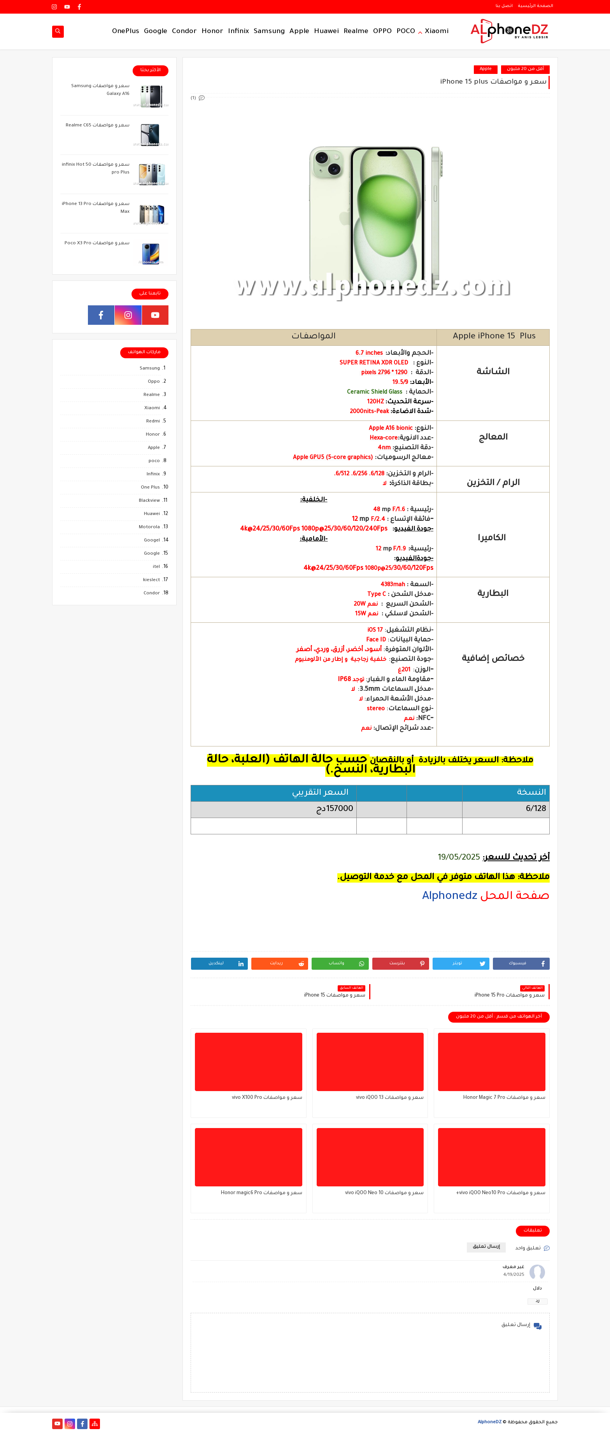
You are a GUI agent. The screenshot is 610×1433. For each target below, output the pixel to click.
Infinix (238, 32)
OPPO (382, 32)
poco (154, 461)
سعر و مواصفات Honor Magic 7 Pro (504, 1098)
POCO (405, 32)
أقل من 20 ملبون (525, 69)
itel (156, 567)
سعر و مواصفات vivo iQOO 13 (390, 1098)
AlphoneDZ (489, 1422)
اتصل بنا (504, 6)
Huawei (326, 32)
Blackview (149, 501)
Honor (212, 32)
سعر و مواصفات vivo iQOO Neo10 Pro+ (500, 1193)
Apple (299, 32)
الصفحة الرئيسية (535, 6)
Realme (356, 32)
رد (538, 1301)
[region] (370, 934)
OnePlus (125, 32)
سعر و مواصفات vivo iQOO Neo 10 (384, 1193)
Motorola (149, 527)
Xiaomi (437, 32)
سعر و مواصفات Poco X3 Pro (97, 243)
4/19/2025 (513, 1275)
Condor (184, 32)
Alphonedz (449, 897)
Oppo (154, 382)
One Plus (150, 488)
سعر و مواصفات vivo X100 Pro (267, 1098)
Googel (152, 540)
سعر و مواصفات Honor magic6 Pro (261, 1193)
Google (155, 32)
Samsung (269, 32)
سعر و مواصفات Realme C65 (98, 125)
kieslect (151, 580)
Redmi (153, 421)
